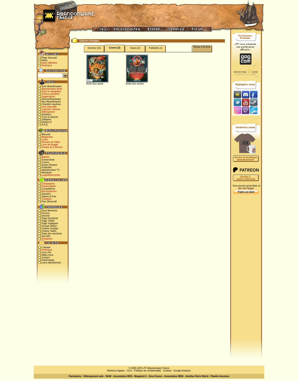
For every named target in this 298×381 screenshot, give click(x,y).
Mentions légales (116, 370)
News (44, 60)
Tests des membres (52, 233)
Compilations (48, 188)
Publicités (47, 167)
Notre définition (49, 63)
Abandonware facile (52, 89)
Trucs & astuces (50, 117)
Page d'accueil (49, 57)
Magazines (47, 137)
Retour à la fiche (201, 47)
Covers (45, 162)
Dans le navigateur (51, 91)
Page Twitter (48, 221)
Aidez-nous (47, 255)
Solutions (46, 114)
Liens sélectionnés (51, 262)
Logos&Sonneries (51, 175)
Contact (46, 257)
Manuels (46, 134)
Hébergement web (93, 376)
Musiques (47, 172)
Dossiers (46, 194)
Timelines (46, 199)
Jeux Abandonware (51, 86)
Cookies (167, 370)
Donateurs (47, 238)
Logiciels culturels (51, 109)
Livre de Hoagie (50, 144)
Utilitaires (46, 119)
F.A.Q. (45, 124)
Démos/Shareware (51, 99)
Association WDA (173, 376)
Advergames (48, 112)
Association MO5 (122, 376)
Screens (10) (94, 48)
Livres (45, 139)
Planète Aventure (219, 376)
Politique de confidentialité (147, 370)
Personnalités (49, 186)
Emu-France (155, 376)
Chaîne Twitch (49, 231)
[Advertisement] (246, 269)
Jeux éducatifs (49, 106)
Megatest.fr (140, 376)
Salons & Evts (49, 196)
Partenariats (48, 260)
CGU (129, 370)
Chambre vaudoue (51, 104)
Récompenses (49, 191)
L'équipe (46, 247)
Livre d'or (46, 252)
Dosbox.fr (47, 122)
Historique (47, 250)
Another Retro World (197, 376)
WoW (109, 376)
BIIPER (45, 157)
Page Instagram (50, 223)
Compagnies (48, 183)
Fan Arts (46, 236)
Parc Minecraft (49, 201)
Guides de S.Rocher (52, 147)
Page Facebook (50, 218)
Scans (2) (135, 48)
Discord (46, 215)
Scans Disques (49, 165)
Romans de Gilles (51, 142)
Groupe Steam (49, 226)
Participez (47, 65)
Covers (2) (114, 47)
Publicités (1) (156, 48)
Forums (46, 213)
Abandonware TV (51, 170)
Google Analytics (182, 370)
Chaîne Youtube (50, 228)
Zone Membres (49, 210)
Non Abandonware (51, 101)
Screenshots (48, 159)
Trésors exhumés (51, 94)
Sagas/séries (48, 96)
